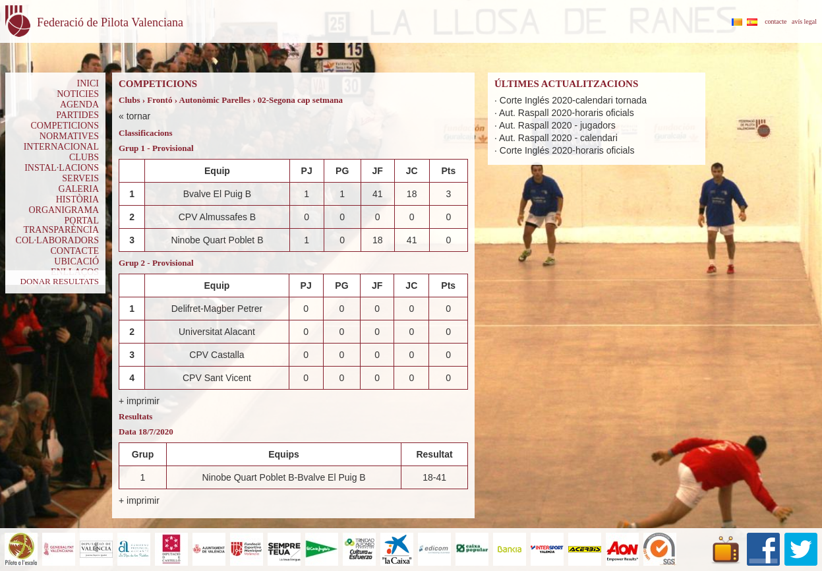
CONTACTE (74, 251)
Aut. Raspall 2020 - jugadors (557, 125)
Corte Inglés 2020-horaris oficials (567, 150)
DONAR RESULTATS (59, 281)
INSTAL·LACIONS (61, 168)
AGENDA (79, 104)
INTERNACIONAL (61, 147)
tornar (139, 116)
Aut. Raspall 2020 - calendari (558, 138)
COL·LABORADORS (57, 240)
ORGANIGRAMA (63, 210)
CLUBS (84, 157)
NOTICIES (78, 94)
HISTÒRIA (77, 199)
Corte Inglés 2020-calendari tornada (573, 100)
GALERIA (79, 189)
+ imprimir (139, 401)
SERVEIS (80, 178)
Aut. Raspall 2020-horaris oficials (566, 112)
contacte (775, 21)
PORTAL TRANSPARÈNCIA (61, 225)
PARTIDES (77, 115)
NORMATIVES (69, 136)
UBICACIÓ (76, 261)
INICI (88, 83)
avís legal (804, 21)
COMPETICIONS (65, 126)
